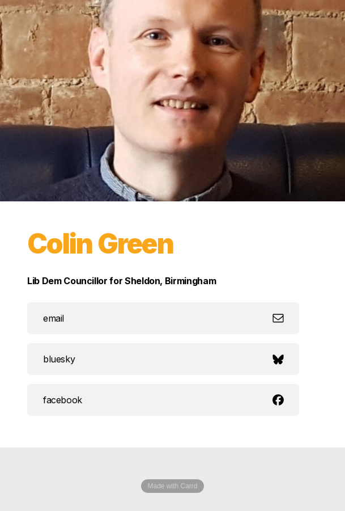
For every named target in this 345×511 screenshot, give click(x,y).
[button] (163, 318)
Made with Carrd (172, 486)
